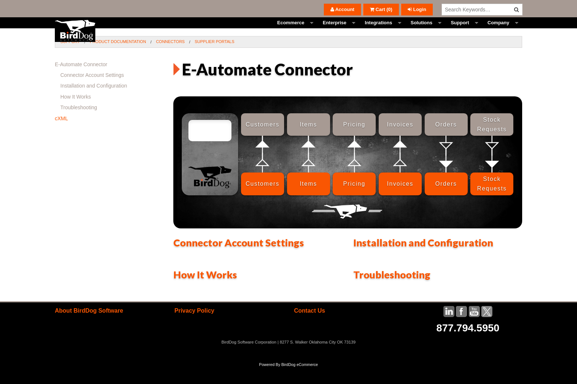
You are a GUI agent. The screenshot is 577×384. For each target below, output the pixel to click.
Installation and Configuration (423, 259)
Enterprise (334, 31)
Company (498, 31)
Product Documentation (118, 58)
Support (460, 31)
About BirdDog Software (89, 327)
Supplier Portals (214, 58)
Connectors (170, 58)
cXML (61, 135)
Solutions (421, 31)
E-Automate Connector (81, 81)
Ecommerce (290, 31)
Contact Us (309, 327)
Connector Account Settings (238, 259)
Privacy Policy (194, 327)
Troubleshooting (392, 291)
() (381, 9)
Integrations (378, 31)
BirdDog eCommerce (299, 381)
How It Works (205, 291)
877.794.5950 (467, 344)
